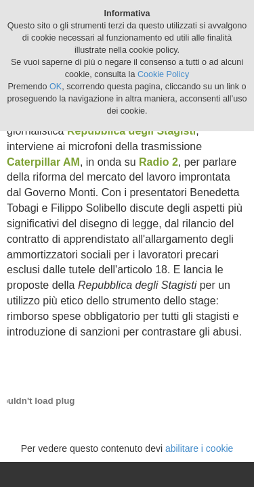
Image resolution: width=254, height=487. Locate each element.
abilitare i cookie (199, 448)
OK (55, 86)
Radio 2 (158, 162)
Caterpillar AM (43, 162)
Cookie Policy (163, 74)
